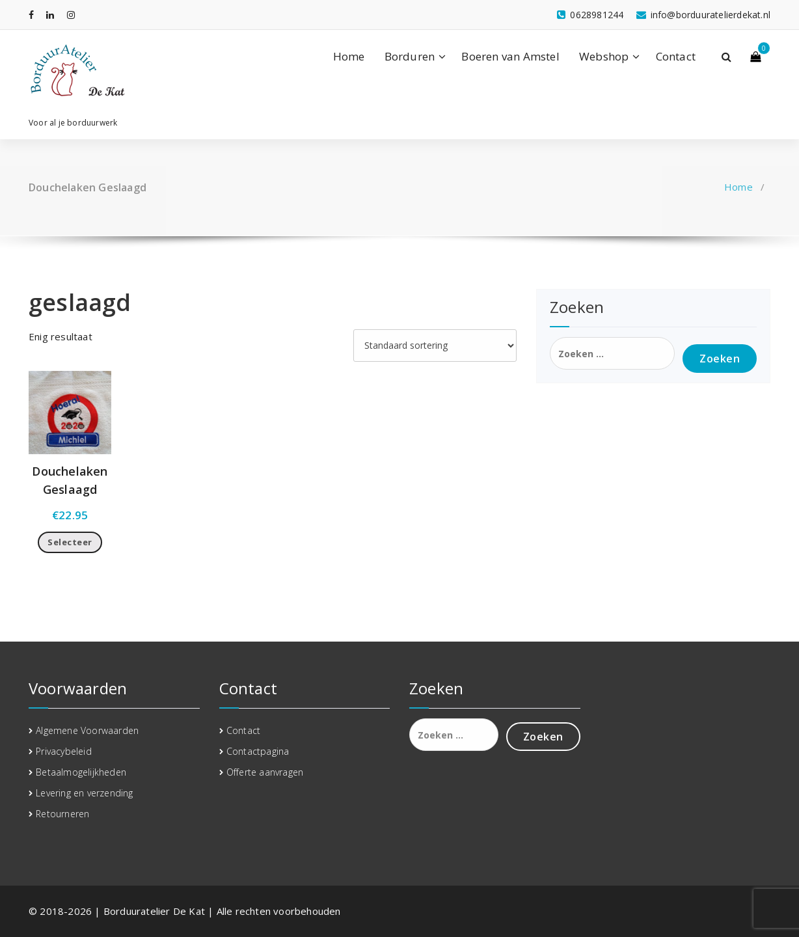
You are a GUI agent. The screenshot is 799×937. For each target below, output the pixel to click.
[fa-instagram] (71, 14)
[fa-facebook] (31, 14)
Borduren (410, 56)
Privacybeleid (64, 751)
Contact (676, 56)
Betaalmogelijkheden (81, 772)
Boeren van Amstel (510, 56)
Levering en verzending (84, 793)
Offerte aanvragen (264, 772)
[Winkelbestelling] (435, 345)
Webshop (604, 56)
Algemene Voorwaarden (87, 730)
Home (349, 56)
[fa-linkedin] (50, 14)
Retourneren (62, 814)
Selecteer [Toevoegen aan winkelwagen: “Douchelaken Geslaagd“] (69, 542)
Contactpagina (258, 751)
